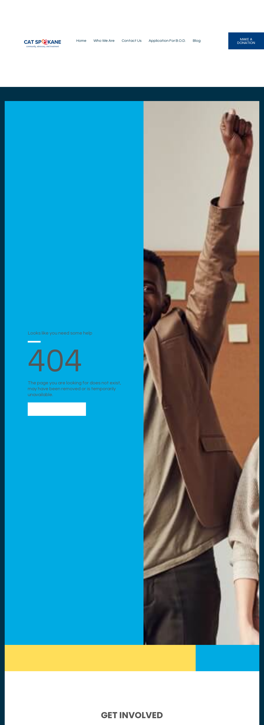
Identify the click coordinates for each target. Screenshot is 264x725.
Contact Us (132, 41)
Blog (197, 41)
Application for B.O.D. (167, 41)
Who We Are (104, 41)
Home (81, 41)
